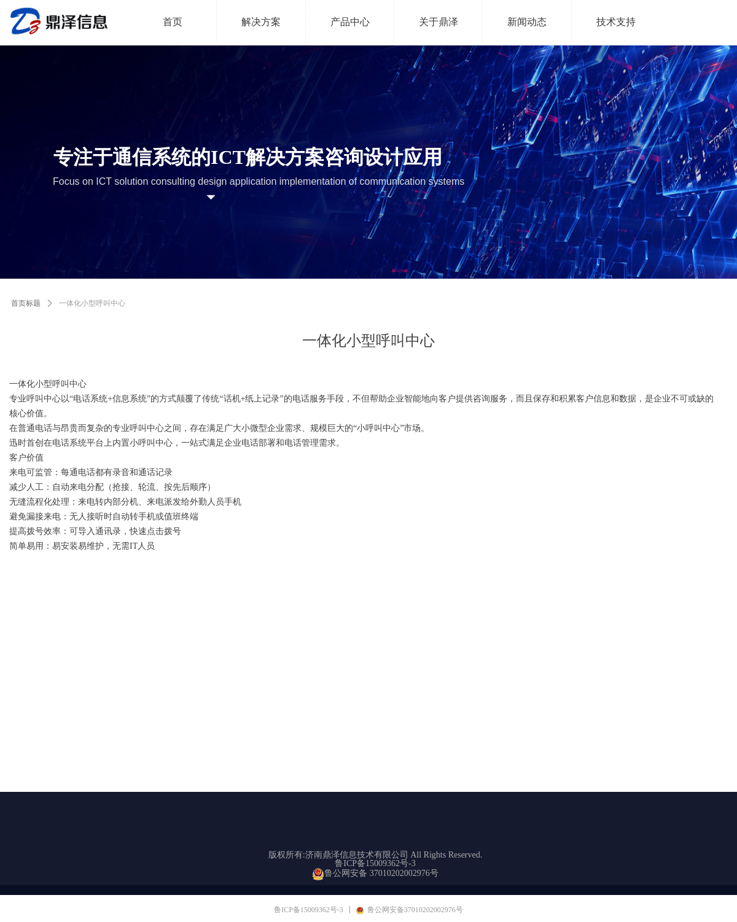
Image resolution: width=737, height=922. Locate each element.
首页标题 (26, 303)
